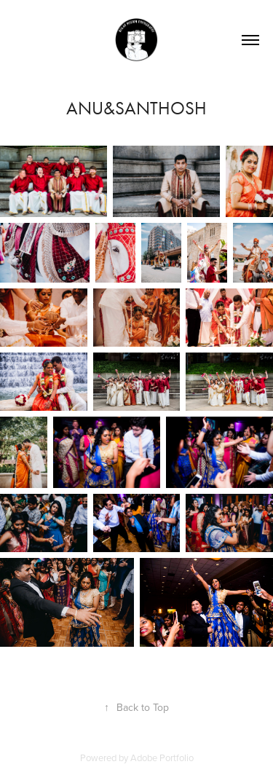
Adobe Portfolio (162, 757)
